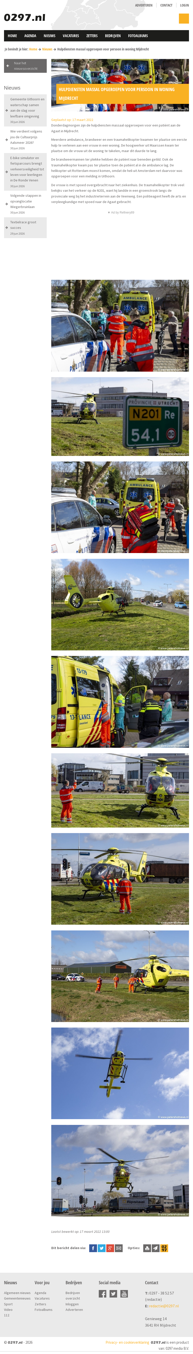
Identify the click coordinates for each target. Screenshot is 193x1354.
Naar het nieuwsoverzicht (25, 66)
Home (12, 35)
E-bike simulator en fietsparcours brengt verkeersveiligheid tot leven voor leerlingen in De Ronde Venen (27, 172)
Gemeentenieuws (17, 1298)
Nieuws (49, 35)
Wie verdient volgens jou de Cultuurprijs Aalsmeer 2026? (26, 139)
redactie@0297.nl (164, 1305)
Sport (8, 1304)
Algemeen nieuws (17, 1293)
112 (6, 1315)
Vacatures (71, 35)
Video (8, 1309)
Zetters (92, 35)
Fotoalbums (138, 35)
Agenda (30, 35)
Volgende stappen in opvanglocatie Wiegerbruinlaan (25, 203)
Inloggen (72, 1304)
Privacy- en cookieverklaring (127, 1342)
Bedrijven (113, 35)
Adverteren (144, 5)
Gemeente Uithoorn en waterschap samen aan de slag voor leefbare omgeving (27, 110)
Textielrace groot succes (23, 227)
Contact (166, 5)
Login (184, 5)
